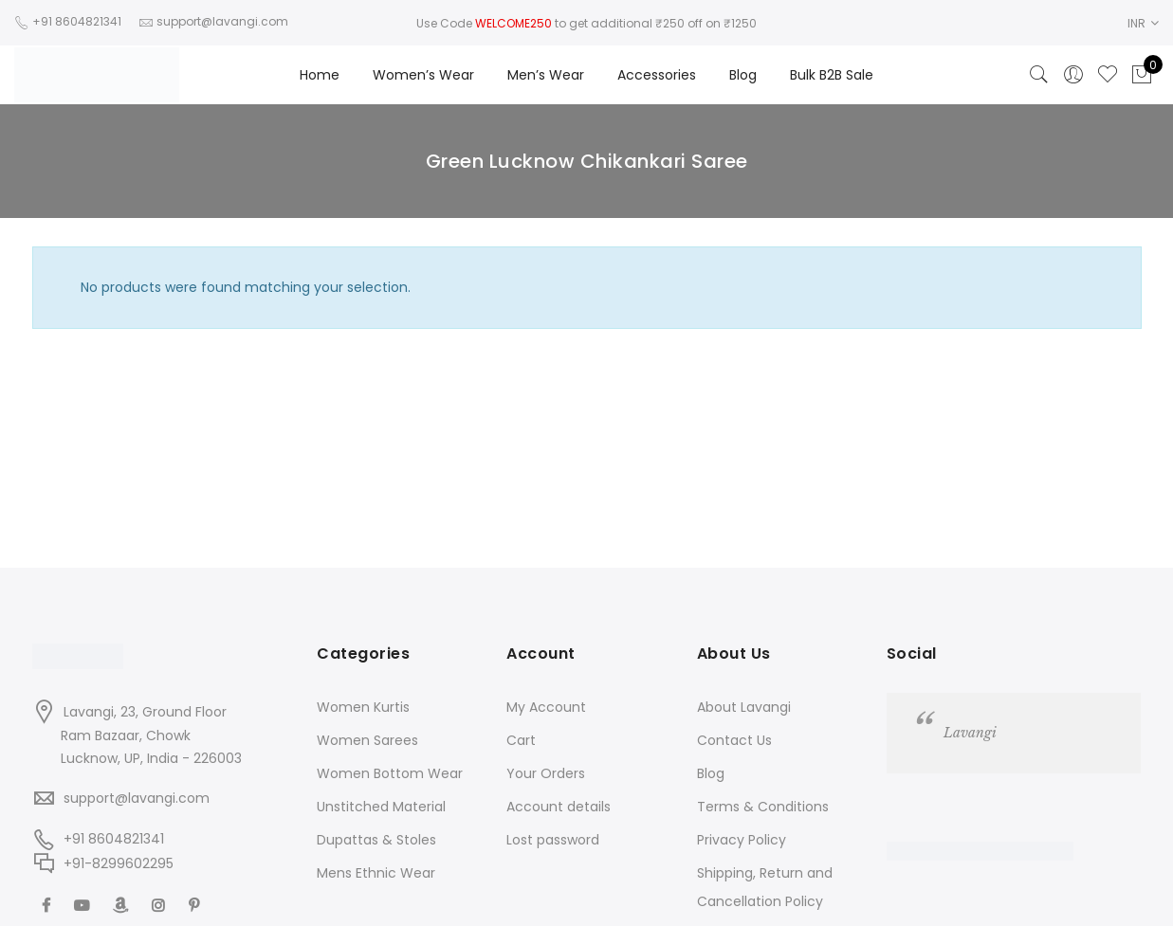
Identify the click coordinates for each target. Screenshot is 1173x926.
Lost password (552, 839)
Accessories (656, 74)
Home (319, 74)
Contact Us (734, 740)
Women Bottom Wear (390, 773)
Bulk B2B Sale (831, 74)
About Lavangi (744, 707)
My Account (546, 707)
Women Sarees (367, 740)
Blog (743, 74)
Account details (558, 806)
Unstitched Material (381, 806)
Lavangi (970, 732)
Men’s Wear (545, 74)
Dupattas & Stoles (376, 839)
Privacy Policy (741, 839)
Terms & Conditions (763, 806)
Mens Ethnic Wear (376, 872)
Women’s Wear (423, 74)
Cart (521, 740)
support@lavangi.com (137, 798)
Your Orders (545, 773)
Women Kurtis (363, 707)
